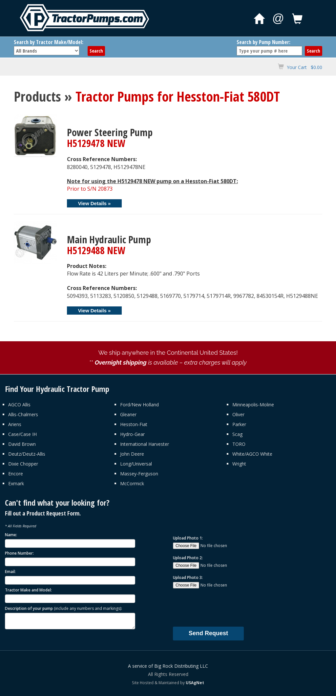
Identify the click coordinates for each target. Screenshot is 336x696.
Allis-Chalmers (23, 414)
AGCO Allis (19, 404)
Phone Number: (19, 553)
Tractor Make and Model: (28, 590)
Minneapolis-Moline (253, 404)
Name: (11, 535)
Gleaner (128, 414)
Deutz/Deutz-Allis (26, 454)
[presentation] (223, 607)
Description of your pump (63, 608)
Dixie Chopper (23, 464)
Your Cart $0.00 (304, 67)
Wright (239, 464)
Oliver (238, 414)
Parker (239, 424)
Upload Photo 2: (188, 558)
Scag (237, 434)
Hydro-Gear (132, 434)
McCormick (132, 483)
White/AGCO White (252, 454)
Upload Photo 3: (188, 577)
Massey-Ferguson (139, 473)
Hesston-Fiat (133, 424)
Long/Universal (136, 464)
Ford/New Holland (139, 404)
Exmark (16, 483)
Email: (10, 571)
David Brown (22, 444)
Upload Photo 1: (188, 538)
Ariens (14, 424)
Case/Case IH (22, 434)
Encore (15, 473)
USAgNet (195, 682)
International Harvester (144, 444)
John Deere (132, 454)
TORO (238, 444)
